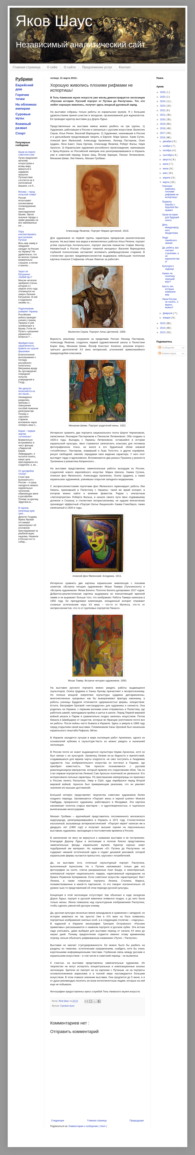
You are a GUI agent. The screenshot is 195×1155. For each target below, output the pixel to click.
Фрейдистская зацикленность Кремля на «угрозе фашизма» (28, 347)
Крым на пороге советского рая (26, 153)
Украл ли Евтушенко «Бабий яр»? (25, 274)
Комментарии (167, 353)
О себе (52, 67)
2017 (163, 133)
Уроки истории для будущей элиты (170, 217)
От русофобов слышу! (26, 472)
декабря (167, 141)
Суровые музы (67, 1006)
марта (166, 182)
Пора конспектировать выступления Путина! (27, 235)
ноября (167, 146)
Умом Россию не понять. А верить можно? (170, 303)
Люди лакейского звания (169, 240)
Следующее (57, 1120)
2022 (163, 110)
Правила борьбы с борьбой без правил (170, 205)
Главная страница (26, 67)
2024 (163, 101)
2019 (163, 124)
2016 (163, 137)
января (167, 317)
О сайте (70, 67)
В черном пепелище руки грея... (26, 511)
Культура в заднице (168, 267)
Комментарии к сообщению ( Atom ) (88, 1126)
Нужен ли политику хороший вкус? (168, 277)
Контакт (125, 67)
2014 (163, 328)
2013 (163, 332)
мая (165, 173)
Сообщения (166, 347)
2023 (163, 105)
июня (166, 168)
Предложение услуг (97, 67)
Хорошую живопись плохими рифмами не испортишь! (170, 192)
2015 (163, 323)
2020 (163, 119)
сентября (168, 155)
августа (167, 159)
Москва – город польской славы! (27, 193)
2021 (163, 115)
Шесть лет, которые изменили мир (169, 290)
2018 (163, 128)
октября (167, 150)
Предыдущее (137, 1120)
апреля (167, 177)
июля (166, 164)
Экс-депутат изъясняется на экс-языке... (26, 391)
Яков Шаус (53, 20)
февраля (168, 313)
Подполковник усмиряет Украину (28, 310)
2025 (163, 97)
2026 (163, 92)
